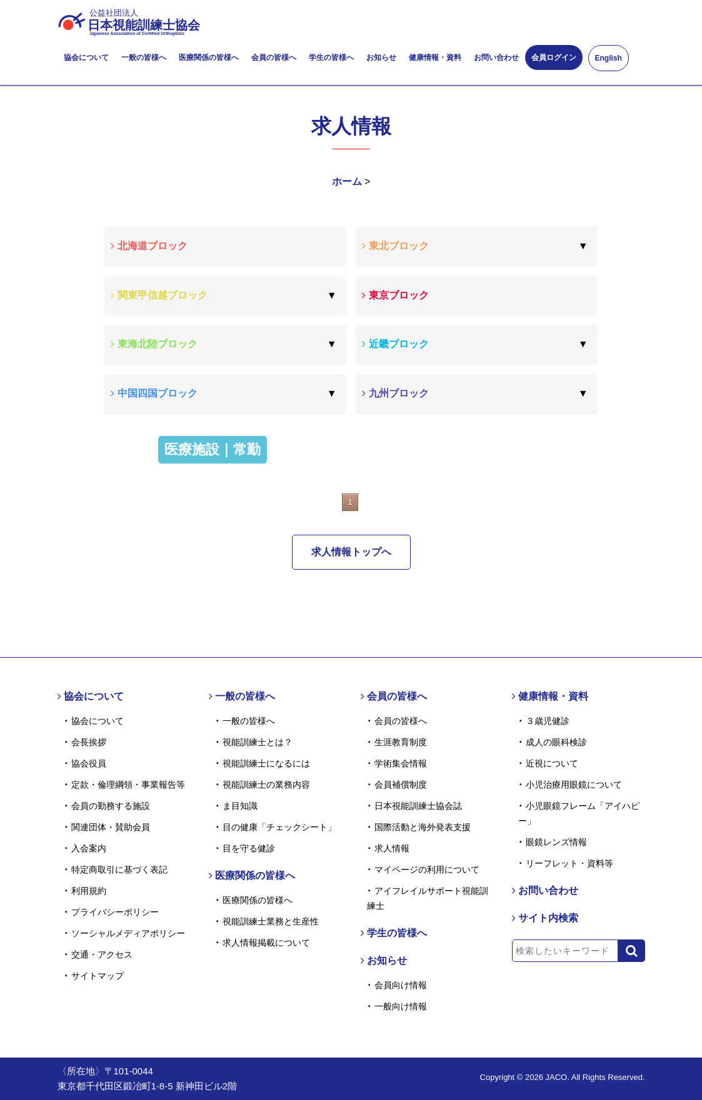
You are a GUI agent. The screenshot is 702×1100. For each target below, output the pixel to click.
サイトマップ (97, 976)
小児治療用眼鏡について (574, 785)
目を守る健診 (249, 848)
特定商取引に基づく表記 (119, 870)
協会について (86, 57)
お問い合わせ (496, 57)
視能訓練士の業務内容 (266, 785)
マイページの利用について (426, 870)
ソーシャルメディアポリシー (128, 933)
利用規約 (88, 891)
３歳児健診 (547, 721)
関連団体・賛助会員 (110, 827)
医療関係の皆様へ (209, 57)
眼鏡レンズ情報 (556, 842)
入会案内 (88, 848)
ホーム (347, 181)
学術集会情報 (400, 763)
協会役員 (88, 763)
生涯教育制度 (400, 742)
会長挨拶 (88, 742)
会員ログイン (553, 57)
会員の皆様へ (273, 57)
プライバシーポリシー (115, 912)
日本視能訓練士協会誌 (418, 806)
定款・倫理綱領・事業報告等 (128, 785)
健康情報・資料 (435, 57)
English (608, 58)
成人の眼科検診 (556, 742)
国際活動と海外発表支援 (422, 827)
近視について (552, 763)
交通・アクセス (102, 954)
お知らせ (381, 57)
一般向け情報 (400, 1006)
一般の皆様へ (143, 57)
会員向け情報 (400, 985)
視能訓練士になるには (266, 763)
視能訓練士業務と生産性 (271, 921)
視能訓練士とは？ (258, 742)
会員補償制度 (400, 785)
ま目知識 (240, 806)
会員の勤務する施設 (110, 806)
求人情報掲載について (266, 943)
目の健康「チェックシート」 (279, 827)
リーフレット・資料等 (569, 863)
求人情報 (391, 848)
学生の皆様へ (331, 57)
